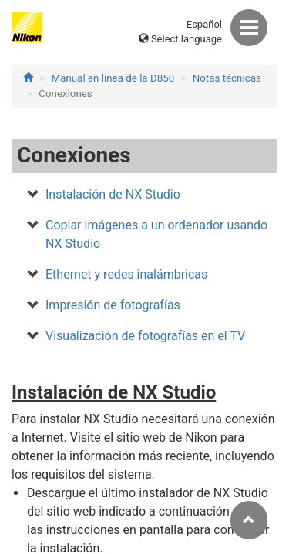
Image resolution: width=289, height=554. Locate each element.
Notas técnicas (227, 78)
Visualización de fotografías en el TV (145, 336)
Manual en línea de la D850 (113, 78)
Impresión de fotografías (112, 305)
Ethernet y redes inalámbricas (126, 274)
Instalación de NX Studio (112, 194)
